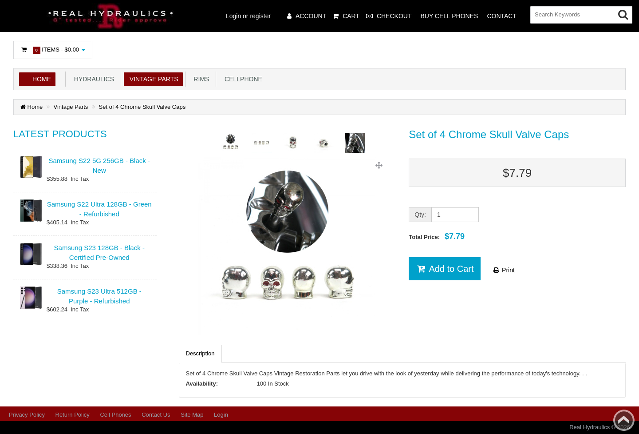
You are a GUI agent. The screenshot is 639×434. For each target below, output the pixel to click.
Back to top (624, 420)
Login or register (248, 16)
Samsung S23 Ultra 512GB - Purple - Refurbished (99, 295)
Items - (52, 50)
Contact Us (156, 414)
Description (200, 353)
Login (221, 414)
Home (41, 79)
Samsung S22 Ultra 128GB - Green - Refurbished (99, 208)
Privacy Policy (27, 414)
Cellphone (241, 79)
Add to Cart (444, 269)
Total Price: (437, 236)
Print (503, 270)
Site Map (192, 414)
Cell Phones (115, 414)
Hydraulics (92, 79)
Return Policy (72, 414)
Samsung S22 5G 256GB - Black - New (99, 165)
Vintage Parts (152, 79)
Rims (199, 79)
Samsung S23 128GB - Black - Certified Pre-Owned (99, 252)
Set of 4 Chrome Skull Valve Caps (142, 107)
